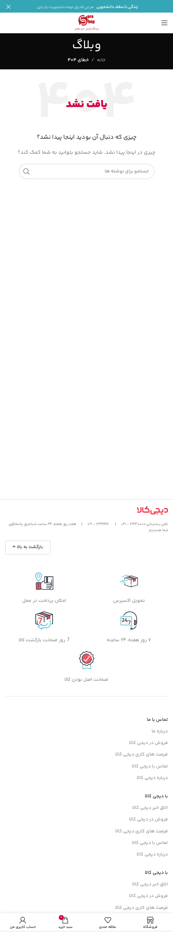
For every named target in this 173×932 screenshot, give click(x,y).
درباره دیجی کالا (152, 774)
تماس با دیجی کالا (150, 762)
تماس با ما (157, 716)
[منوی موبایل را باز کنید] (164, 19)
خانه (101, 57)
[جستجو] (87, 168)
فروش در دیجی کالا (148, 739)
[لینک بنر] (96, 7)
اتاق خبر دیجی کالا (150, 804)
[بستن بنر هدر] (8, 7)
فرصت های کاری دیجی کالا (141, 751)
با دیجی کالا (156, 793)
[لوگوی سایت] (86, 19)
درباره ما (160, 728)
